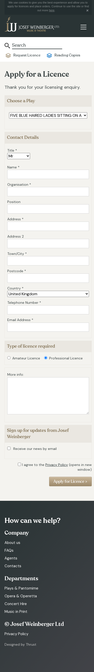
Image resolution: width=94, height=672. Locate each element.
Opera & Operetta (21, 596)
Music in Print (16, 611)
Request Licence (26, 55)
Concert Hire (16, 603)
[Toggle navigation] (83, 27)
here (51, 10)
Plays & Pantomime (21, 588)
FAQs (9, 550)
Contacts (13, 565)
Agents (11, 558)
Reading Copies (67, 55)
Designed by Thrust (20, 644)
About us (12, 542)
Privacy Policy (56, 464)
